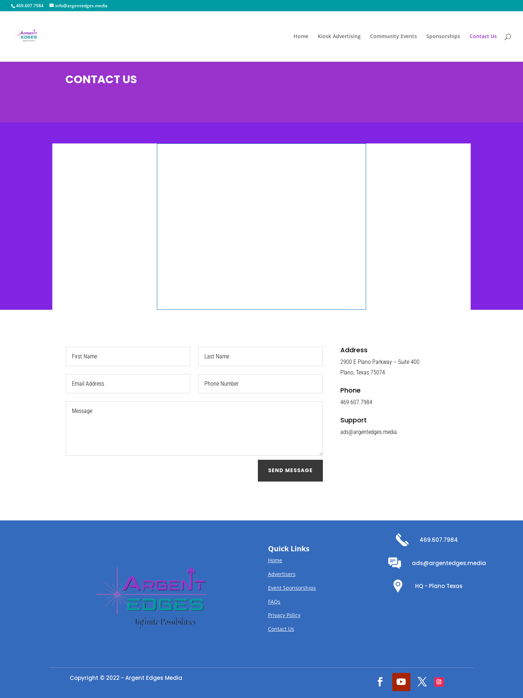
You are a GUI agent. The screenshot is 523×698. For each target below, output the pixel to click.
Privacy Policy (284, 615)
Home (300, 37)
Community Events (393, 37)
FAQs (274, 601)
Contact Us (483, 37)
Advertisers (282, 574)
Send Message (290, 470)
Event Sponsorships (292, 587)
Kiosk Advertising (339, 37)
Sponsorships (443, 37)
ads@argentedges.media (449, 563)
